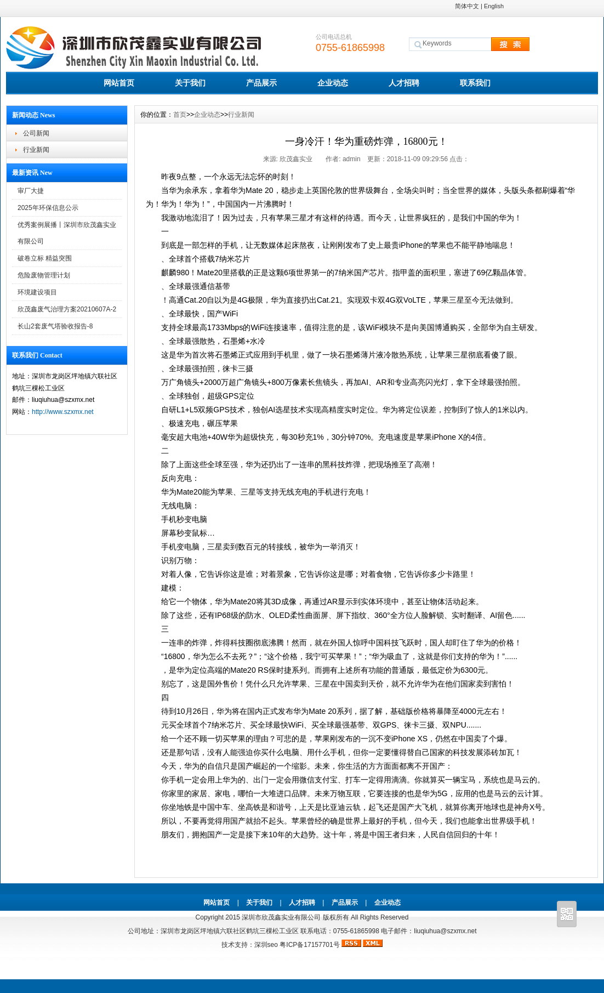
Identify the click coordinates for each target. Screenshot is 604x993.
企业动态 (332, 82)
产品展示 (261, 82)
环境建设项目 (37, 292)
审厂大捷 (31, 191)
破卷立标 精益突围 (45, 258)
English (494, 6)
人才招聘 (404, 82)
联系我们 (475, 82)
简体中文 (467, 6)
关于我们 (190, 82)
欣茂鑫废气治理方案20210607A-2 (67, 309)
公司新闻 (36, 133)
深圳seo (266, 945)
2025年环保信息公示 (48, 208)
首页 (179, 114)
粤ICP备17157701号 (310, 945)
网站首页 (119, 82)
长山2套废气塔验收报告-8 (55, 326)
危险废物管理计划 (44, 275)
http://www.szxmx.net (63, 412)
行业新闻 (36, 150)
